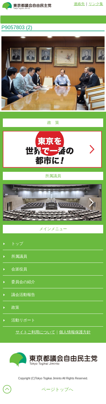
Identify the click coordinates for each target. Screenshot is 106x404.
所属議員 (19, 256)
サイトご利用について (35, 332)
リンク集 (95, 4)
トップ (17, 243)
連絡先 (79, 4)
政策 (15, 307)
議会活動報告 (23, 294)
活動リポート (23, 320)
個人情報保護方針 (75, 332)
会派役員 (19, 269)
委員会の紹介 (23, 282)
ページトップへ (57, 389)
